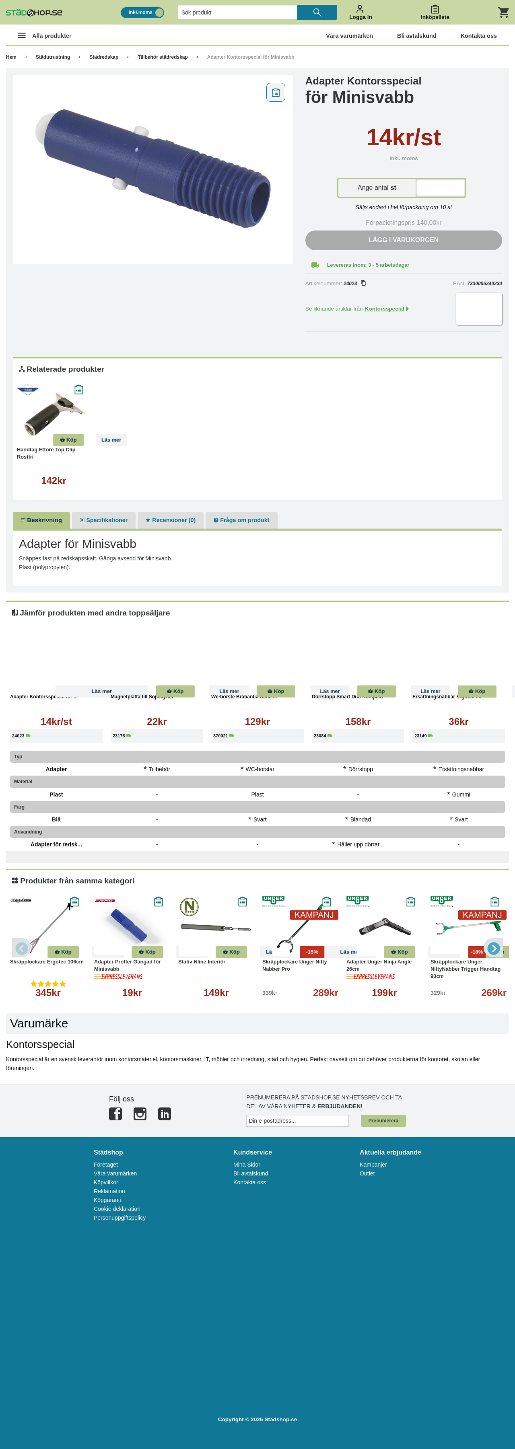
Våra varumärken (115, 1173)
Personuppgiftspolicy (120, 1217)
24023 (354, 283)
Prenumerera (383, 1121)
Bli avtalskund (250, 1173)
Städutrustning (53, 57)
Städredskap (103, 57)
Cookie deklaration (117, 1209)
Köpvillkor (106, 1182)
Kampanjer (373, 1164)
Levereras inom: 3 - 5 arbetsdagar (368, 265)
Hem (11, 57)
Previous (22, 948)
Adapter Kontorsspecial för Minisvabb (251, 57)
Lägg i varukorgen (404, 240)
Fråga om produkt (241, 520)
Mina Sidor (246, 1164)
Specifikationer (104, 520)
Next (493, 948)
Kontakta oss (249, 1182)
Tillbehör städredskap (162, 57)
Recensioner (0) (171, 520)
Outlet (367, 1173)
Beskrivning (41, 520)
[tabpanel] (153, 169)
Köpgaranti (107, 1200)
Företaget (106, 1164)
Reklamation (109, 1191)
